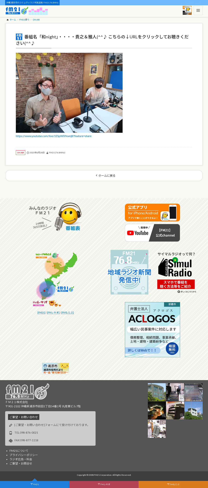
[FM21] (41, 312)
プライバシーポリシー (23, 455)
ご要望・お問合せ (20, 463)
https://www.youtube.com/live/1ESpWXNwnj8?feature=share (69, 95)
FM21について (18, 450)
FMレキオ (105, 484)
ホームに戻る (106, 175)
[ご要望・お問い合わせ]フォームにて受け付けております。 (52, 425)
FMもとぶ (174, 484)
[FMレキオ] (53, 312)
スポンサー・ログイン (191, 2)
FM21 (36, 484)
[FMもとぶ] (67, 312)
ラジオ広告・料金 (20, 459)
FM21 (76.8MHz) (57, 152)
